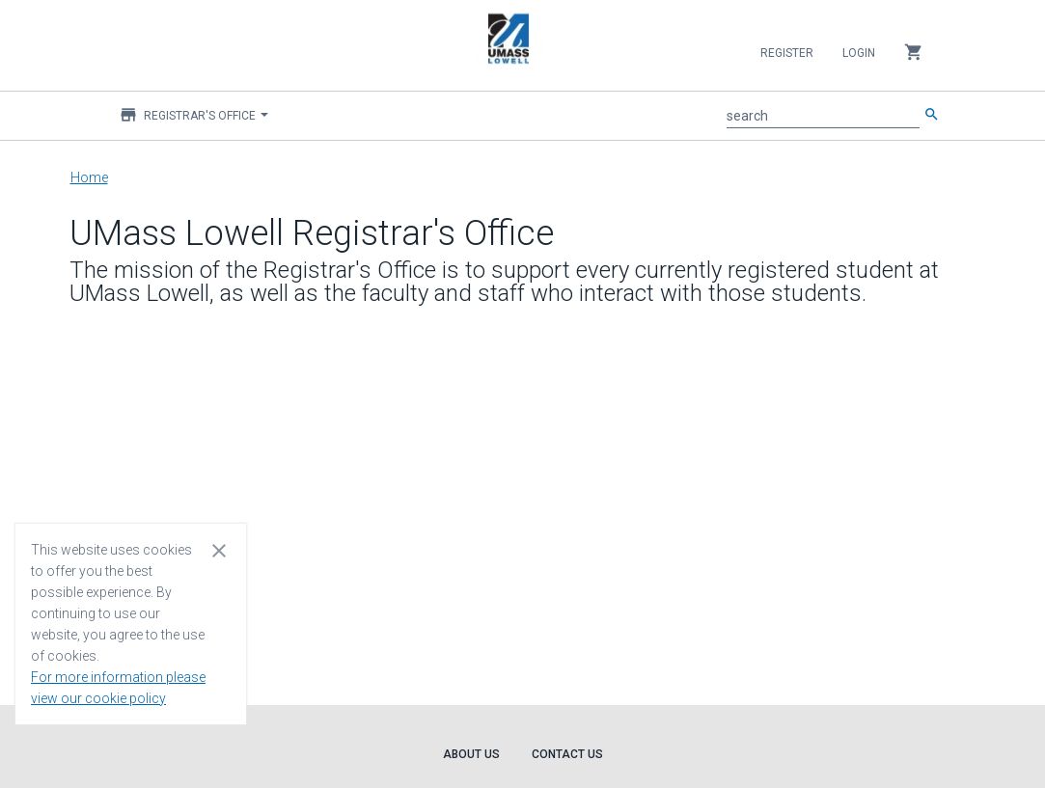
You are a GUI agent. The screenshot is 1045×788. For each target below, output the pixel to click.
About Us (471, 754)
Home (89, 177)
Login (858, 53)
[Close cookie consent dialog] (219, 549)
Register (786, 53)
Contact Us (567, 754)
